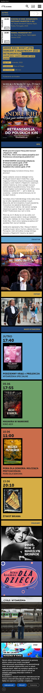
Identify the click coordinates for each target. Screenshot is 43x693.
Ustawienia (33, 685)
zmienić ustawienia (9, 673)
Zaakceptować (8, 685)
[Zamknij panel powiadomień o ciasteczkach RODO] (4, 689)
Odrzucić (22, 685)
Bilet (7, 28)
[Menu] (39, 6)
